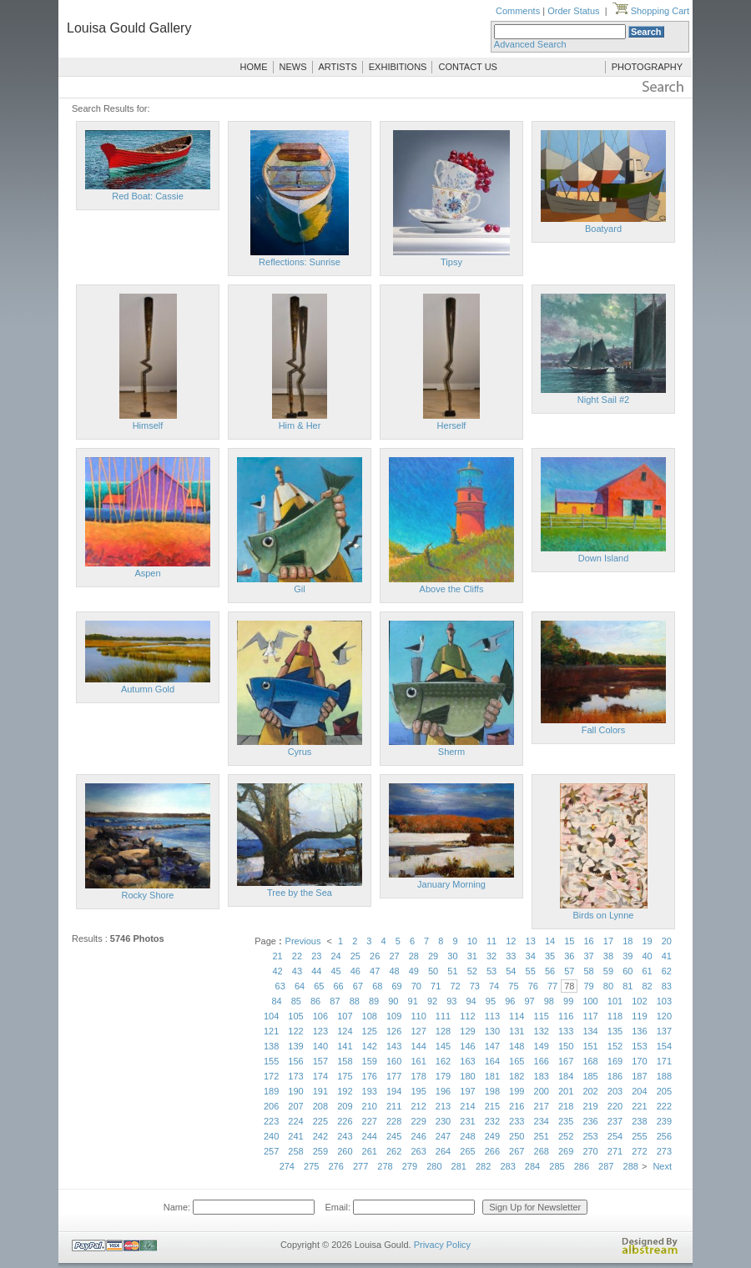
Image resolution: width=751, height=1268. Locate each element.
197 (467, 1091)
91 (413, 1001)
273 (664, 1151)
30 (452, 956)
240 (271, 1136)
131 (516, 1031)
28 (414, 956)
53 (491, 971)
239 (664, 1121)
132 (541, 1031)
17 (608, 941)
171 (664, 1061)
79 (589, 986)
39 (627, 956)
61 (647, 971)
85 (296, 1001)
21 (278, 956)
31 (472, 956)
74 (494, 986)
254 (614, 1136)
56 (550, 971)
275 (311, 1166)
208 (320, 1106)
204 (639, 1091)
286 (581, 1166)
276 (335, 1166)
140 (320, 1046)
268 (541, 1151)
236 (589, 1121)
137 (664, 1031)
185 (589, 1076)
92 (432, 1001)
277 (360, 1166)
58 (589, 971)
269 (565, 1151)
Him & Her (300, 425)
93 (451, 1001)
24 (335, 956)
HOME (254, 67)
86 (315, 1001)
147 (492, 1046)
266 (492, 1151)
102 (639, 1001)
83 (667, 986)
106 (320, 1016)
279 (409, 1166)
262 (393, 1151)
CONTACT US (467, 67)
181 (492, 1076)
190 (295, 1091)
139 (295, 1046)
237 (614, 1121)
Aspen (147, 573)
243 (344, 1136)
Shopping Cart (650, 11)
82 (647, 986)
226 (344, 1121)
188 (664, 1076)
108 (369, 1016)
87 (335, 1001)
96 (510, 1001)
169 (614, 1061)
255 (639, 1136)
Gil (299, 589)
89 (374, 1001)
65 (319, 986)
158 (344, 1061)
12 (511, 941)
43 (297, 971)
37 (589, 956)
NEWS (293, 67)
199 (516, 1091)
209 (344, 1106)
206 (271, 1106)
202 (589, 1091)
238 (639, 1121)
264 (443, 1151)
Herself (451, 425)
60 (627, 971)
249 (492, 1136)
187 (639, 1076)
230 (443, 1121)
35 (550, 956)
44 (316, 971)
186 (614, 1076)
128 (443, 1031)
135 (614, 1031)
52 (472, 971)
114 (516, 1016)
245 (393, 1136)
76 (533, 986)
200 (541, 1091)
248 (467, 1136)
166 (541, 1061)
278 (384, 1166)
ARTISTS (338, 67)
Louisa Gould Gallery (129, 28)
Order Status (573, 11)
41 (667, 956)
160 (393, 1061)
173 (295, 1076)
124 (344, 1031)
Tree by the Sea (299, 893)
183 (541, 1076)
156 (295, 1061)
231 (467, 1121)
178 (418, 1076)
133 (565, 1031)
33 (511, 956)
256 (664, 1136)
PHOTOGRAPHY (647, 67)
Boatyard (603, 229)
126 (393, 1031)
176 (369, 1076)
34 (531, 956)
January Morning (451, 884)
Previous (303, 941)
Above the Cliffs (452, 589)
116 (565, 1016)
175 (344, 1076)
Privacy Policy (442, 1245)
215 (492, 1106)
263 (418, 1151)
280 (433, 1166)
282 (483, 1166)
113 (492, 1016)
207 (295, 1106)
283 (507, 1166)
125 (369, 1031)
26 (375, 956)
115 (541, 1016)
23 (316, 956)
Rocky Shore (148, 895)
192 (344, 1091)
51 (452, 971)
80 (608, 986)
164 (492, 1061)
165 (516, 1061)
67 (358, 986)
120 (664, 1016)
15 (569, 941)
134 (589, 1031)
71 (436, 986)
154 (664, 1046)
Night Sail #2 (603, 400)
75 (513, 986)
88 (355, 1001)
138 (271, 1046)
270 (589, 1151)
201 (565, 1091)
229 (418, 1121)
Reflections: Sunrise (299, 262)
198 (492, 1091)
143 (393, 1046)
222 (664, 1106)
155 (271, 1061)
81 (627, 986)
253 (589, 1136)
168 (589, 1061)
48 (394, 971)
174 (320, 1076)
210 (369, 1106)
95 (491, 1001)
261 (369, 1151)
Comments (518, 11)
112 (467, 1016)
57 (569, 971)
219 (589, 1106)
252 (565, 1136)
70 (416, 986)
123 (320, 1031)
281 (458, 1166)
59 (608, 971)
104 (271, 1016)
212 (418, 1106)
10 (472, 941)
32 (491, 956)
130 (492, 1031)
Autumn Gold (147, 689)
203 (614, 1091)
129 (467, 1031)
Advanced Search (530, 44)
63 (280, 986)
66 (339, 986)
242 (320, 1136)
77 (552, 986)
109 (393, 1016)
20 (667, 941)
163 (467, 1061)
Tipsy (451, 262)
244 (369, 1136)
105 (295, 1016)
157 (320, 1061)
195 (418, 1091)
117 (589, 1016)
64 (300, 986)
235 (565, 1121)
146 (467, 1046)
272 (639, 1151)
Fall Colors (604, 730)
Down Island (603, 558)
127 (418, 1031)
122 (295, 1031)
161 (418, 1061)
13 (531, 941)
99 (568, 1001)
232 (492, 1121)
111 (443, 1016)
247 (443, 1136)
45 (335, 971)
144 (418, 1046)
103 (664, 1001)
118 (614, 1016)
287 (605, 1166)
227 (369, 1121)
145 (443, 1046)
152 (614, 1046)
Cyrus (300, 752)
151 (589, 1046)
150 (565, 1046)
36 (569, 956)
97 (529, 1001)
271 (614, 1151)
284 (532, 1166)
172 (271, 1076)
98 (549, 1001)
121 (271, 1031)
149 (541, 1046)
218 (565, 1106)
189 (271, 1091)
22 (297, 956)
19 (647, 941)
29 (433, 956)
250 (516, 1136)
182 (516, 1076)
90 (393, 1001)
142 (369, 1046)
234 (541, 1121)
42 (278, 971)
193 (369, 1091)
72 (455, 986)
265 (467, 1151)
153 (639, 1046)
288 (630, 1166)
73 (475, 986)
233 (516, 1121)
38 (608, 956)
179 (443, 1076)
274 (287, 1166)
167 (565, 1061)
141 (344, 1046)
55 (531, 971)
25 (355, 956)
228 (393, 1121)
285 (556, 1166)
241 (295, 1136)
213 (443, 1106)
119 (639, 1016)
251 (541, 1136)
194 (393, 1091)
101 (614, 1001)
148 (516, 1046)
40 (647, 956)
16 (589, 941)
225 (320, 1121)
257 (271, 1151)
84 (276, 1001)
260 (344, 1151)
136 (639, 1031)
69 (396, 986)
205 (664, 1091)
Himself (148, 425)
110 (418, 1016)
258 (295, 1151)
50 (433, 971)
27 (394, 956)
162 (443, 1061)
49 (414, 971)
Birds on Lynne (603, 915)
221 (639, 1106)
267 (516, 1151)
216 (516, 1106)
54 (511, 971)
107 (344, 1016)
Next (662, 1166)
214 (467, 1106)
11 (491, 941)
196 (443, 1091)
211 (393, 1106)
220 (614, 1106)
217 (541, 1106)
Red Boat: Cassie (148, 196)
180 (467, 1076)
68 (377, 986)
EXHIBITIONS (398, 67)
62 (667, 971)
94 (471, 1001)
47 (375, 971)
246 (418, 1136)
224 (295, 1121)
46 (355, 971)
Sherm (451, 752)
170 (639, 1061)
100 (589, 1001)
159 (369, 1061)
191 (320, 1091)
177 (393, 1076)
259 (320, 1151)
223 (271, 1121)
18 (627, 941)
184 (565, 1076)
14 (550, 941)
